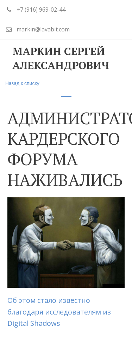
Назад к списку (22, 83)
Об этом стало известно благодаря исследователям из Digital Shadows (59, 311)
